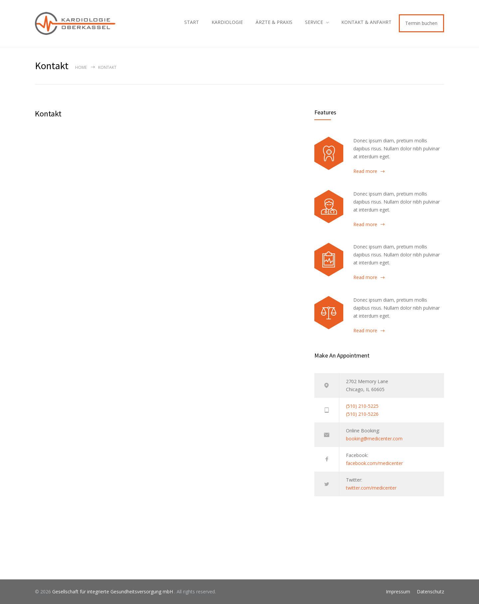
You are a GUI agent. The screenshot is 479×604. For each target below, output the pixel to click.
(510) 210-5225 (362, 406)
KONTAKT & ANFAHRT (366, 22)
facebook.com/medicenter (374, 463)
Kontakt (48, 113)
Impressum (398, 591)
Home (81, 67)
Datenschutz (430, 591)
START (191, 22)
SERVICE (314, 22)
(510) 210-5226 (362, 414)
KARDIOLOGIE (227, 22)
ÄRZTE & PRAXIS (273, 22)
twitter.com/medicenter (371, 488)
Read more (365, 171)
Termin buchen (421, 23)
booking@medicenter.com (374, 438)
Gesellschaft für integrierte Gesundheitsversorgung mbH (113, 591)
